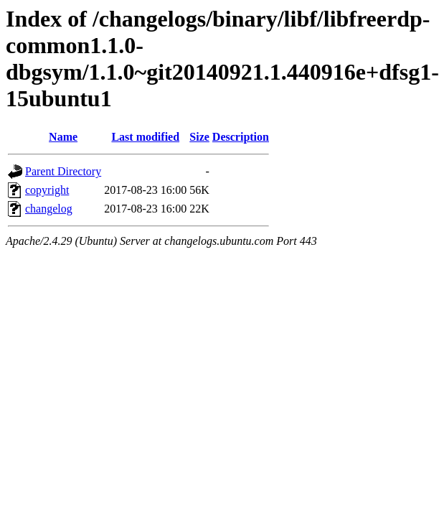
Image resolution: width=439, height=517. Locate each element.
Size (199, 137)
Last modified (145, 137)
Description (240, 137)
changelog (48, 208)
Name (63, 137)
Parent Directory (63, 171)
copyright (47, 190)
